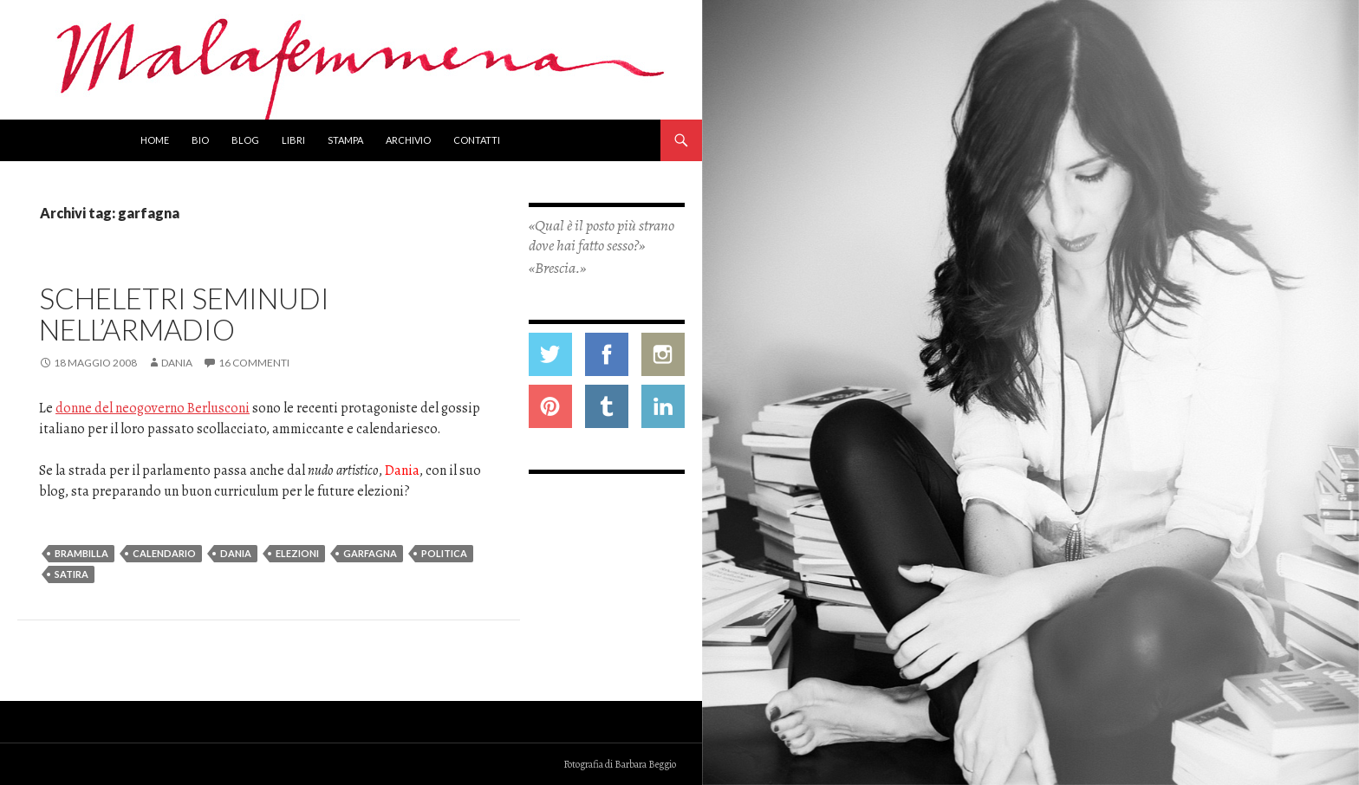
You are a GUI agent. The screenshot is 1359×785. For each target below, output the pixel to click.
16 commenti (253, 362)
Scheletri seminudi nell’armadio (184, 314)
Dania (176, 362)
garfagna (370, 553)
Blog (245, 140)
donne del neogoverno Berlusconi (152, 408)
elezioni (297, 553)
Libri (293, 140)
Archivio (408, 140)
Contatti (476, 140)
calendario (164, 553)
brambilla (81, 553)
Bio (200, 140)
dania (235, 553)
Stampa (345, 140)
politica (444, 553)
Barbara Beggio (645, 764)
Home (154, 140)
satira (71, 574)
